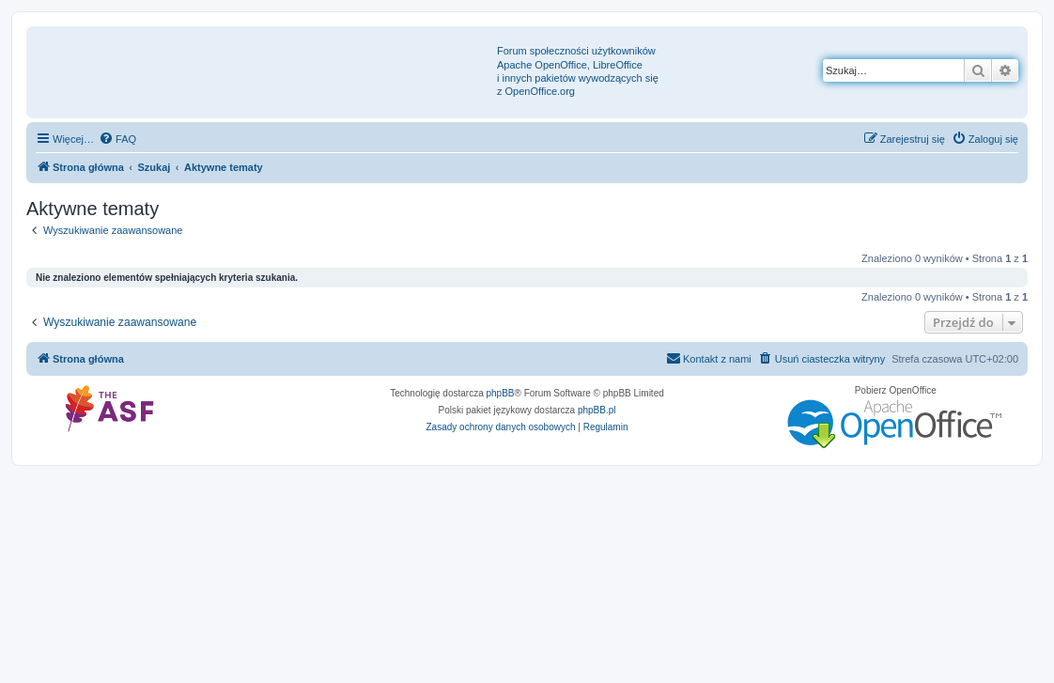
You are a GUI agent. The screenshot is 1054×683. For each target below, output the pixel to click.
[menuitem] (117, 139)
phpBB (501, 393)
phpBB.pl (597, 410)
